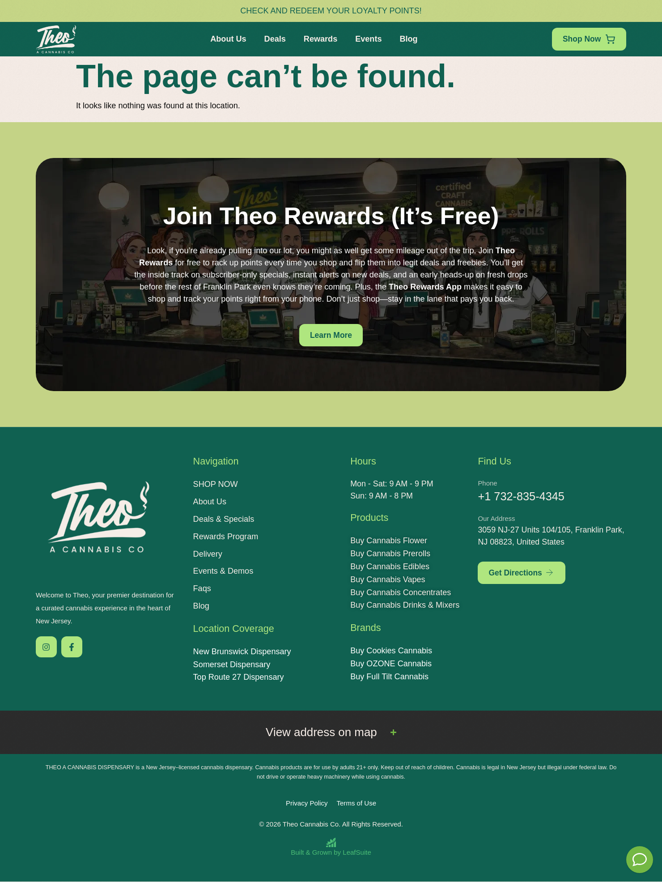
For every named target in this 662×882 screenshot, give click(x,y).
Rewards (319, 38)
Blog (408, 38)
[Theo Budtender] (639, 859)
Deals (274, 38)
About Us (227, 38)
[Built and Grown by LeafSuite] (331, 847)
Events (367, 38)
